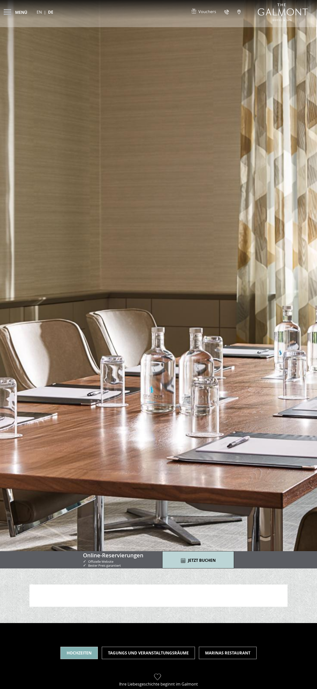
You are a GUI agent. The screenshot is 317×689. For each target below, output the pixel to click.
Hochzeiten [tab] (79, 653)
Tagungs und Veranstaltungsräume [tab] (148, 653)
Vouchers (203, 11)
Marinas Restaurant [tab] (227, 653)
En (39, 12)
